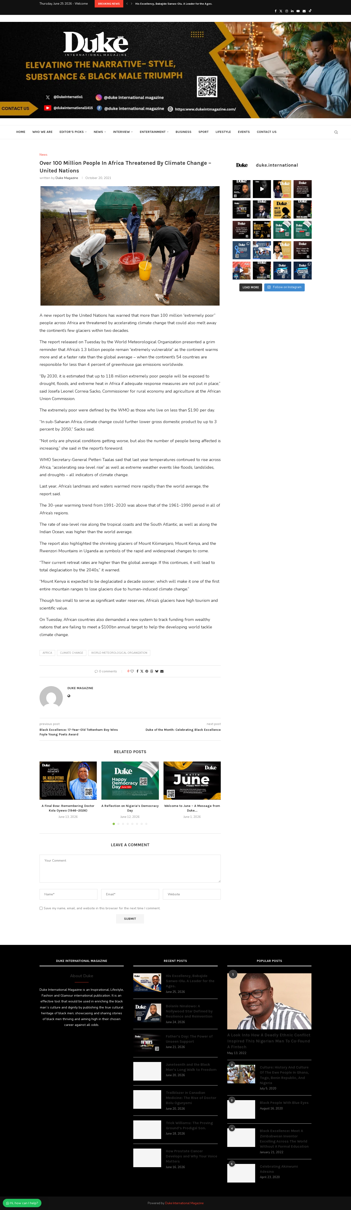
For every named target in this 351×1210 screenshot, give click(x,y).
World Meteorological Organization (119, 653)
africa (47, 653)
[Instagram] (286, 11)
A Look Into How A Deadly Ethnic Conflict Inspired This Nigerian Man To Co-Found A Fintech (268, 1040)
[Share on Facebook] (137, 671)
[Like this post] (132, 671)
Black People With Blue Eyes (284, 1102)
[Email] (304, 11)
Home (20, 132)
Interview (121, 132)
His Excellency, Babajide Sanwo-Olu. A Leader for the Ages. (173, 3)
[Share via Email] (162, 671)
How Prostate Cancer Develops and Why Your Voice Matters (191, 1156)
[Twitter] (280, 11)
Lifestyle (223, 132)
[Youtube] (298, 11)
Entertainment (153, 132)
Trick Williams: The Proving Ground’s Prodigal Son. (189, 1125)
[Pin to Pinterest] (146, 671)
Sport (203, 132)
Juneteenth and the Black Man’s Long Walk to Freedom (191, 1067)
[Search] (336, 132)
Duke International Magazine (184, 1203)
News (98, 132)
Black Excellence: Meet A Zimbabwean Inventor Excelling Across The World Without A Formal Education (284, 1139)
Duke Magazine (67, 178)
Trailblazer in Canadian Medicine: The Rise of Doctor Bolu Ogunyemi (191, 1097)
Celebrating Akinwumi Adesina (279, 1169)
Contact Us (267, 132)
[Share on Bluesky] (156, 671)
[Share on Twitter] (142, 671)
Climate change (71, 653)
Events (244, 132)
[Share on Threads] (151, 671)
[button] (127, 3)
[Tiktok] (310, 11)
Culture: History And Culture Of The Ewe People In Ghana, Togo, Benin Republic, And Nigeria (284, 1075)
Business (183, 132)
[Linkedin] (292, 11)
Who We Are (42, 132)
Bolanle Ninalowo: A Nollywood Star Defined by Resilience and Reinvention (189, 1011)
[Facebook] (275, 11)
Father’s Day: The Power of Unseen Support (189, 1039)
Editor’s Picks (72, 132)
